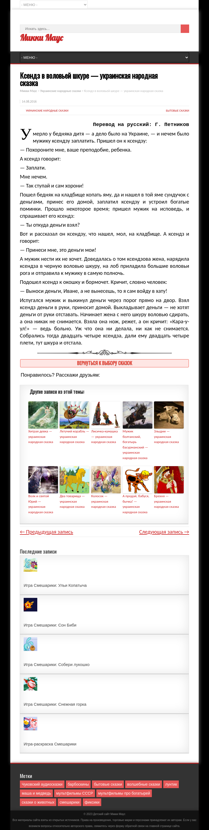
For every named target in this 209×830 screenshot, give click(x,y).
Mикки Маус (117, 814)
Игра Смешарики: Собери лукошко (57, 664)
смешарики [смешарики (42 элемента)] (69, 802)
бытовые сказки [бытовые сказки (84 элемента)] (108, 784)
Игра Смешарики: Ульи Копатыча (55, 585)
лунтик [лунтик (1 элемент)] (171, 784)
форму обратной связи (130, 826)
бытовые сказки (177, 110)
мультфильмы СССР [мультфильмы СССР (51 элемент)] (74, 793)
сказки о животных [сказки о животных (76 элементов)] (38, 802)
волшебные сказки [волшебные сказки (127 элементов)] (143, 784)
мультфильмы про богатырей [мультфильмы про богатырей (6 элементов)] (124, 793)
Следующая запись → (164, 531)
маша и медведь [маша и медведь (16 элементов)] (36, 793)
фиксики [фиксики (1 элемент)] (92, 802)
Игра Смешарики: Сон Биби (50, 625)
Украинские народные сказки (47, 110)
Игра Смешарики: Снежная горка (55, 704)
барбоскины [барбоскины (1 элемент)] (78, 784)
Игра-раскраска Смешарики (50, 744)
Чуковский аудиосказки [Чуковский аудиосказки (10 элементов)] (42, 784)
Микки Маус (41, 37)
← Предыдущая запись (46, 531)
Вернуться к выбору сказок (104, 362)
